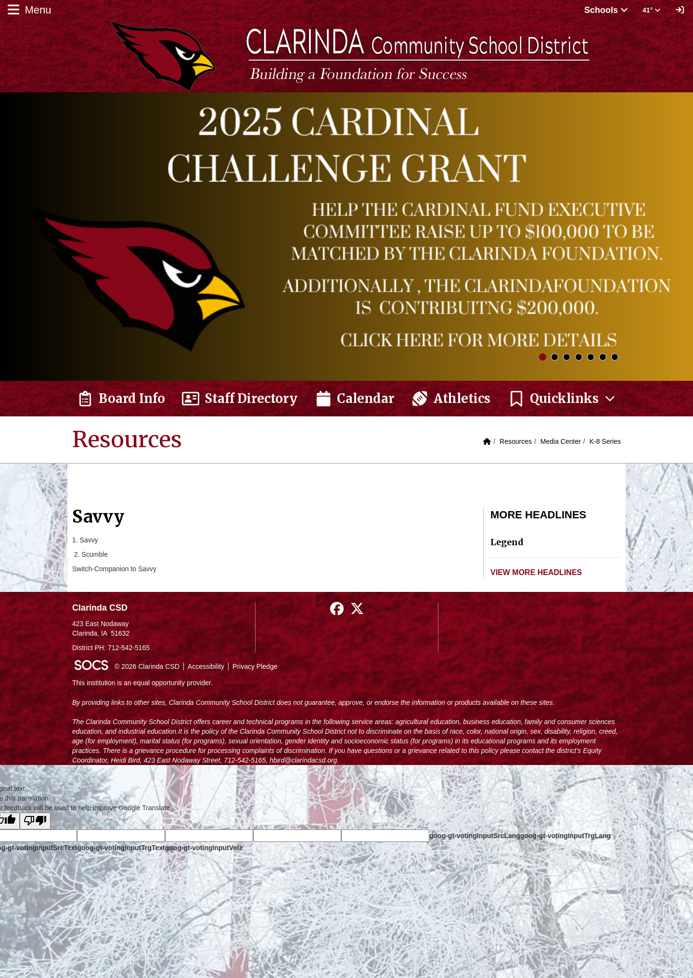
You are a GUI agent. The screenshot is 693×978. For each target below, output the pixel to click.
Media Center (560, 441)
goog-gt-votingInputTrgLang (565, 836)
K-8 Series (605, 441)
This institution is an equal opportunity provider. (142, 683)
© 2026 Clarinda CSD (147, 666)
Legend (507, 542)
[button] (562, 398)
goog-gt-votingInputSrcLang (474, 836)
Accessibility (206, 666)
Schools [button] (606, 10)
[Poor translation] (35, 821)
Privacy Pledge (254, 666)
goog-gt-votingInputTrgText (121, 848)
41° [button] (651, 10)
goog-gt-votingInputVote (204, 848)
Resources (516, 441)
